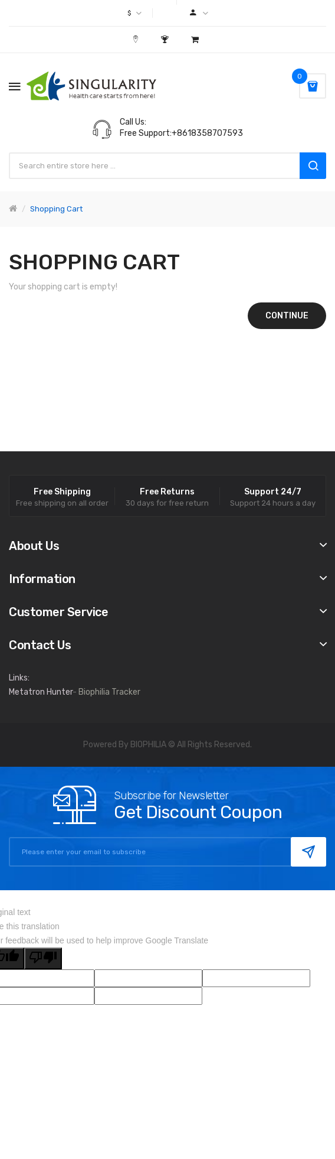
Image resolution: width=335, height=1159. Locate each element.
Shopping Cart (56, 208)
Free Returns (167, 492)
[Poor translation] (43, 958)
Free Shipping (62, 492)
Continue (286, 316)
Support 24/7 (272, 492)
